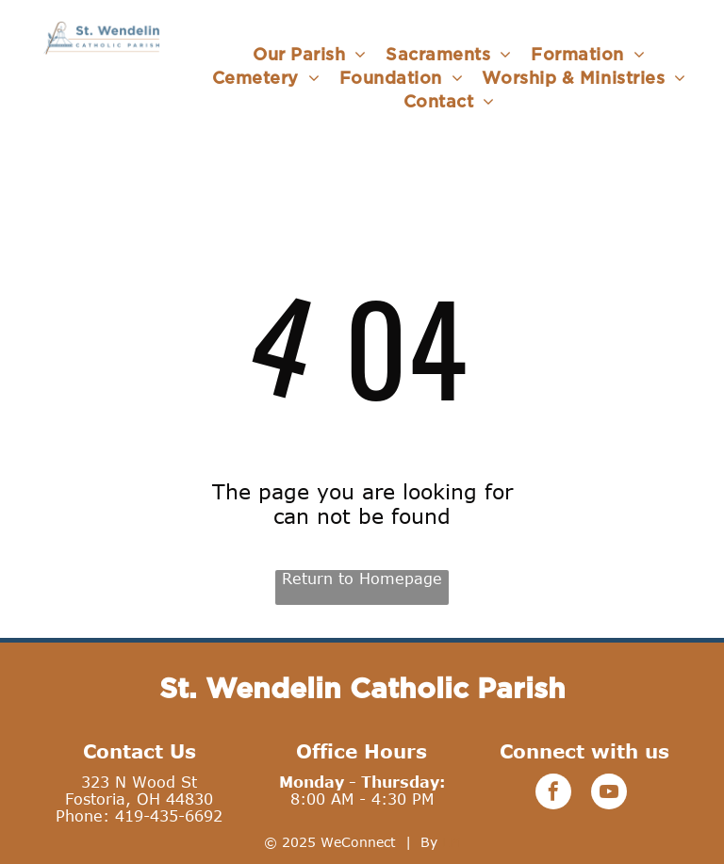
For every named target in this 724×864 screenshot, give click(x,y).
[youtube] (609, 794)
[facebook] (553, 794)
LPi (451, 842)
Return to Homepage (362, 578)
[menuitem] (309, 54)
